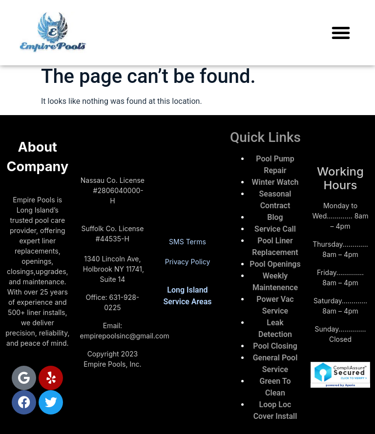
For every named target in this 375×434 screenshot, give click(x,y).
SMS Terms (187, 241)
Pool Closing (275, 346)
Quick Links (265, 137)
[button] (340, 32)
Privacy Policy (187, 261)
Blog (275, 217)
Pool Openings (275, 264)
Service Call (275, 229)
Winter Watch (275, 182)
